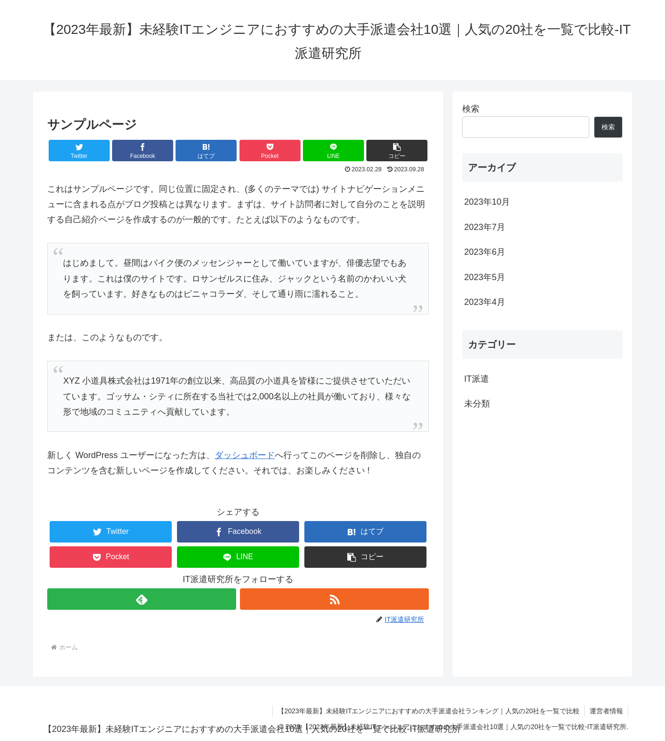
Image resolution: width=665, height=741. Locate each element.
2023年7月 (484, 227)
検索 (470, 109)
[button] (396, 150)
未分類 (477, 403)
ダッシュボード (245, 455)
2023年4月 (484, 302)
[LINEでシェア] (333, 150)
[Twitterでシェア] (79, 150)
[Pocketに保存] (270, 150)
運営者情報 (606, 711)
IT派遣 (476, 379)
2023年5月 (484, 277)
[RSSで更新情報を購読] (334, 599)
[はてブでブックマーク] (206, 150)
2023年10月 (487, 202)
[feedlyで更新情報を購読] (141, 599)
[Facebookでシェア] (142, 150)
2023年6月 (484, 252)
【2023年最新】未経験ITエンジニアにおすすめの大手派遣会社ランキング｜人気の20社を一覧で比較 (429, 711)
